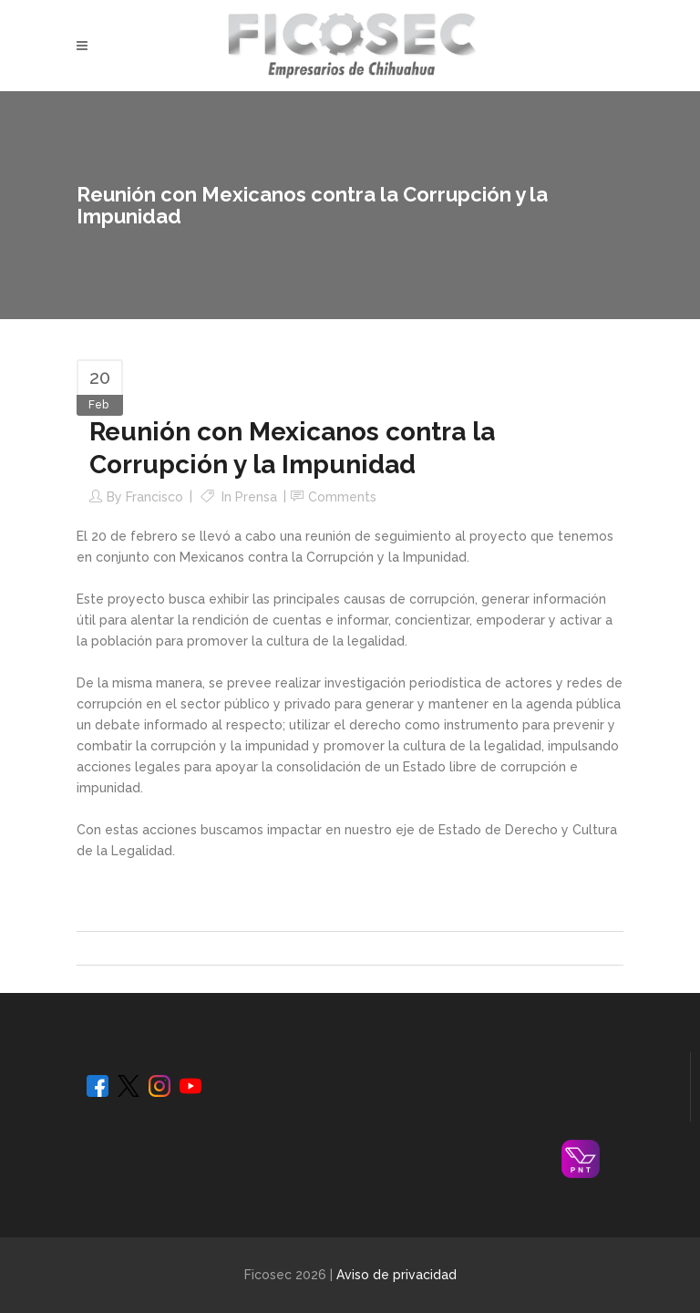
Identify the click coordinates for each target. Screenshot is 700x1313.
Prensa (256, 497)
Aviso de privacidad (396, 1274)
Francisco (154, 497)
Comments (342, 497)
